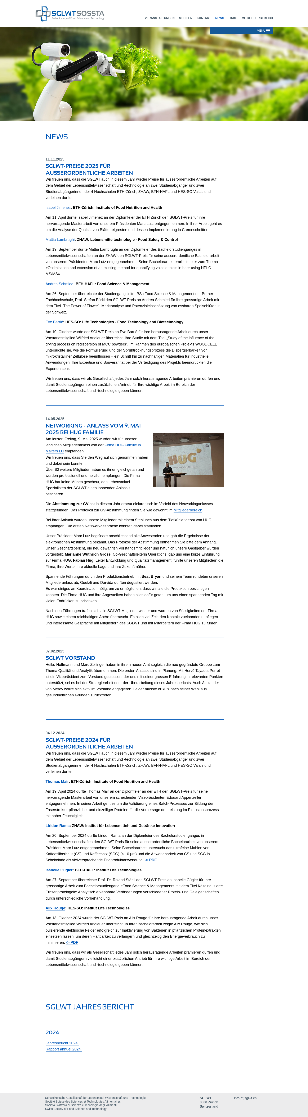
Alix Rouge (55, 908)
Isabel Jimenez (58, 207)
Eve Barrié (54, 322)
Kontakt (204, 18)
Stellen (185, 18)
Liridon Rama (58, 826)
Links (232, 18)
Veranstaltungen (160, 18)
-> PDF (151, 860)
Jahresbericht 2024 (62, 1043)
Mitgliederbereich (257, 18)
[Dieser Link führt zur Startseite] (87, 13)
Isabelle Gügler (59, 870)
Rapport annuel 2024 (64, 1049)
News (219, 18)
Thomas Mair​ (57, 781)
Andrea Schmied (59, 284)
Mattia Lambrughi (60, 240)
